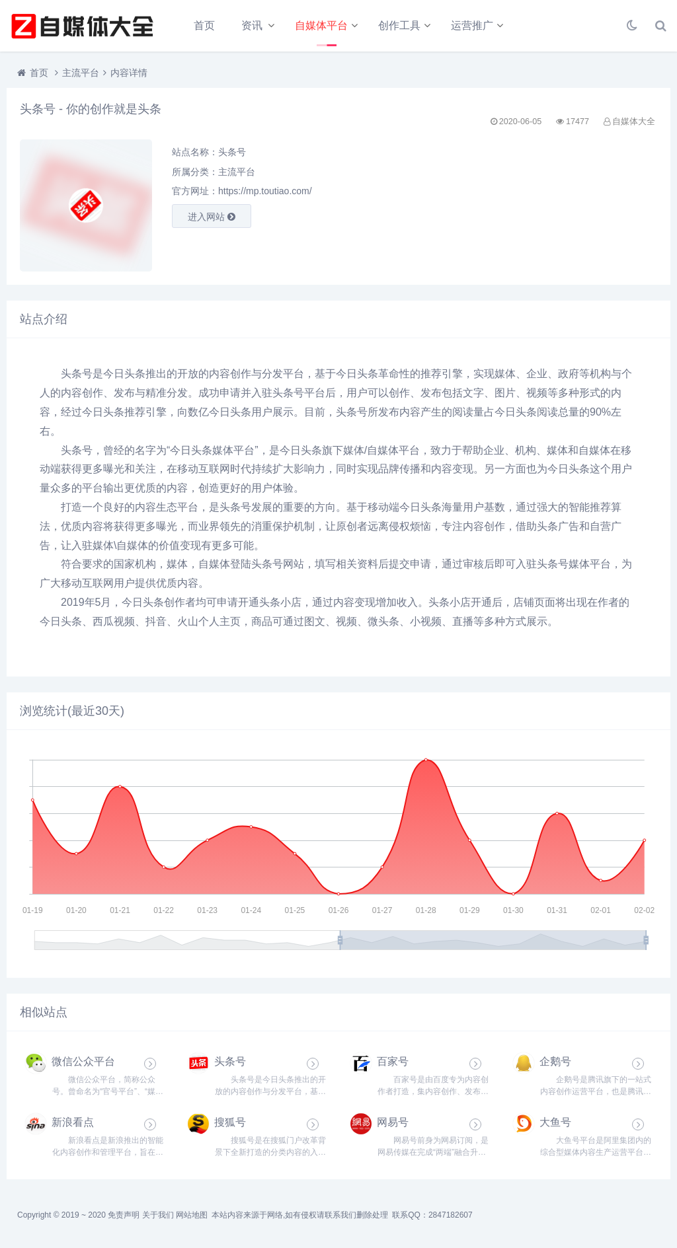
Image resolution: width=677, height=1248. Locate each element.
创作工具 (399, 25)
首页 (204, 25)
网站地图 (192, 1215)
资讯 (251, 25)
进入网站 (211, 216)
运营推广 (472, 25)
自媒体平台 (321, 25)
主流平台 (80, 72)
